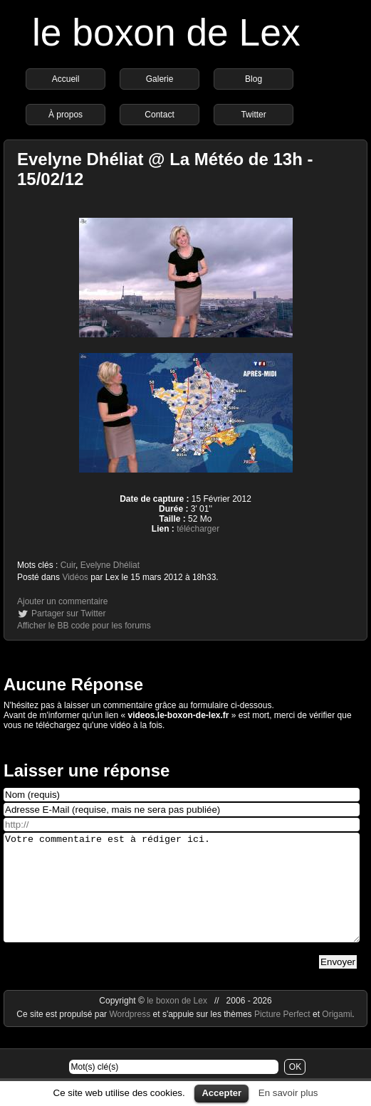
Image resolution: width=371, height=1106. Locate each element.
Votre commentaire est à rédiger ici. (182, 898)
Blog (253, 79)
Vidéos (75, 577)
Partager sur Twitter (68, 613)
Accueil (66, 79)
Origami (337, 1036)
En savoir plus (288, 1092)
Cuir (68, 565)
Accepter (221, 1092)
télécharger (198, 529)
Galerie (160, 79)
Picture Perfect (282, 1036)
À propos (65, 115)
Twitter (253, 115)
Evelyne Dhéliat (110, 565)
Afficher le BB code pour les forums (84, 626)
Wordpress (130, 1036)
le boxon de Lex (166, 32)
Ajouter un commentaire (62, 601)
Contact (159, 115)
